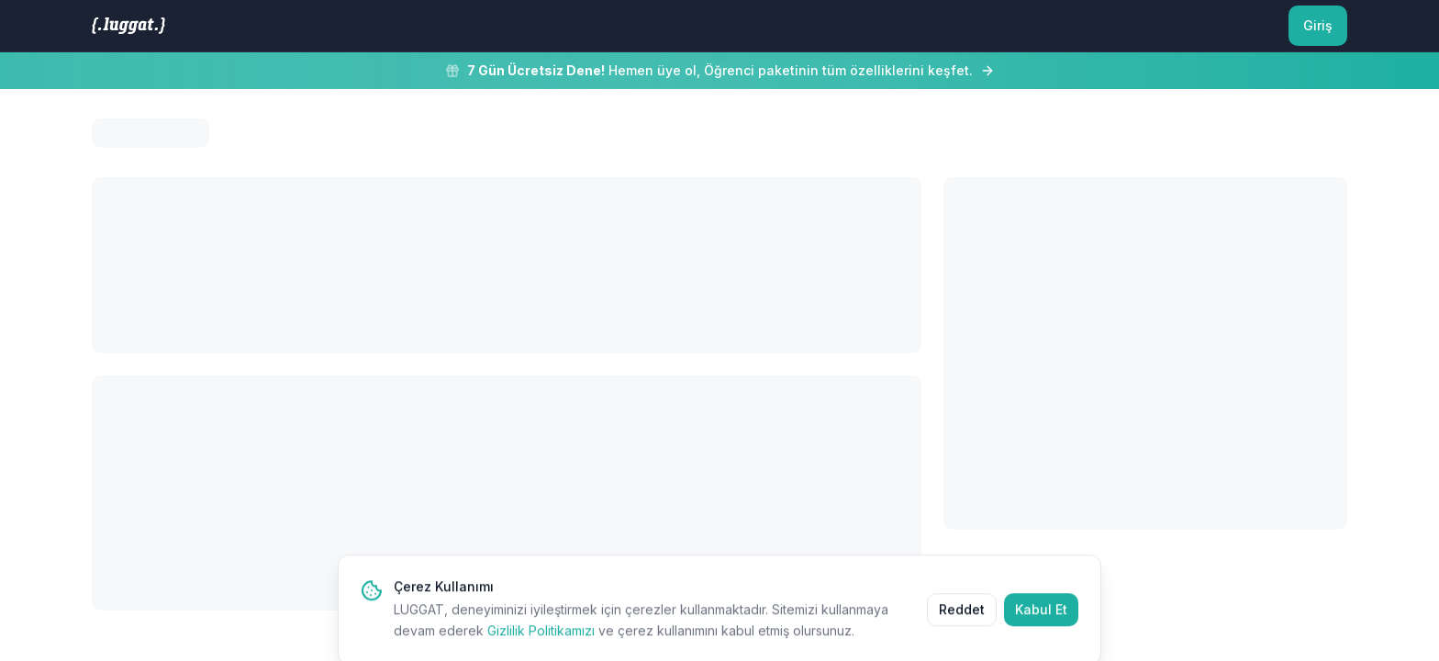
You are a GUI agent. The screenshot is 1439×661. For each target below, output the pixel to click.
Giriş (1318, 25)
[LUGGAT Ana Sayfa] (128, 26)
